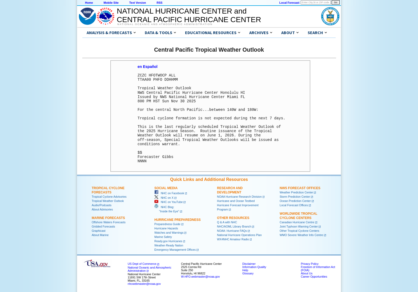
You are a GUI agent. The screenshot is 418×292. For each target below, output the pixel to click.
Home (89, 2)
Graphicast (99, 230)
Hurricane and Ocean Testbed (236, 200)
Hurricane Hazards (166, 228)
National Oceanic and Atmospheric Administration (164, 24)
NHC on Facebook (169, 192)
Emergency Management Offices (175, 249)
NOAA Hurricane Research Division (239, 196)
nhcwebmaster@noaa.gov (144, 283)
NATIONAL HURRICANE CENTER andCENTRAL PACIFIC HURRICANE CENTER (189, 15)
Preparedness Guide (167, 223)
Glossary (248, 273)
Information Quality (254, 266)
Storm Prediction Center (295, 196)
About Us (306, 273)
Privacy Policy (309, 263)
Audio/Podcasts (101, 204)
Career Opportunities (314, 276)
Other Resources (233, 218)
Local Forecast (289, 2)
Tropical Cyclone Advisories (109, 196)
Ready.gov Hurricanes (168, 240)
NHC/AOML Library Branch (234, 226)
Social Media (166, 188)
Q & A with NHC (227, 222)
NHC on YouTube (168, 201)
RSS (159, 2)
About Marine (100, 234)
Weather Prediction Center (296, 192)
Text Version (137, 2)
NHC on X (164, 197)
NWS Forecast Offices (300, 188)
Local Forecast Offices (294, 204)
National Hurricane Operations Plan (239, 234)
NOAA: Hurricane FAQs (232, 230)
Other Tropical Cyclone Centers (299, 230)
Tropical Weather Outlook (108, 200)
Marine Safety (163, 236)
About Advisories (102, 209)
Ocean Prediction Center (295, 200)
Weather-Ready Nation (168, 245)
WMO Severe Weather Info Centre (301, 234)
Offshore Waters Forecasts (109, 222)
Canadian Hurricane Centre (297, 222)
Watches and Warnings (168, 232)
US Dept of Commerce (142, 263)
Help (245, 269)
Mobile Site (111, 2)
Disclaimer (249, 263)
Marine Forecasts (108, 218)
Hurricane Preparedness (177, 219)
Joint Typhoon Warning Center (299, 226)
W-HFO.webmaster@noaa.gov (200, 276)
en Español (148, 66)
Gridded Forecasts (103, 226)
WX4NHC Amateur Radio (233, 239)
